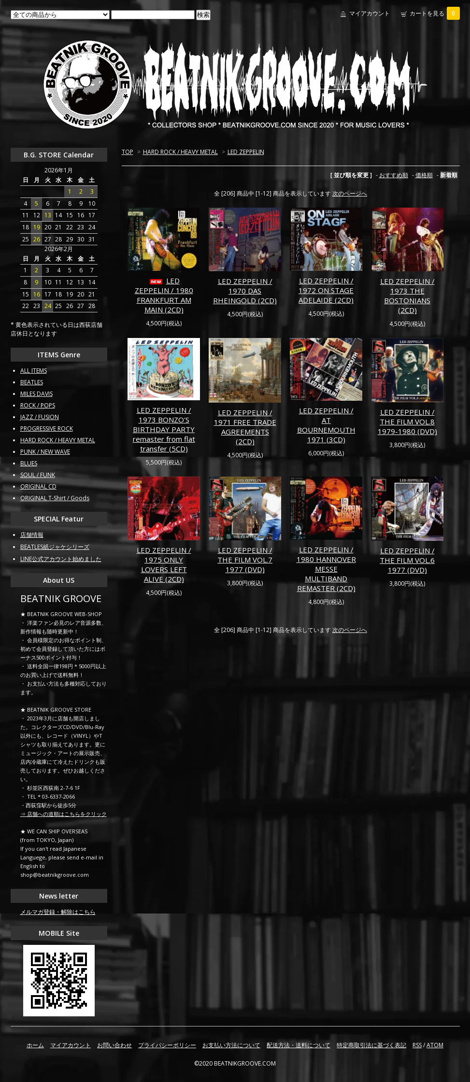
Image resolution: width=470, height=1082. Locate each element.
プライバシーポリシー (167, 1045)
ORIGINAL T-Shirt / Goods (54, 498)
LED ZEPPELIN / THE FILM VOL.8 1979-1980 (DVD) (407, 421)
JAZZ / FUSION (39, 417)
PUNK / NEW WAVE (45, 452)
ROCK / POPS (37, 405)
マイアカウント (369, 13)
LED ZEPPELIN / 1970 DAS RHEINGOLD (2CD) (245, 290)
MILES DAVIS (36, 394)
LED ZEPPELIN (246, 152)
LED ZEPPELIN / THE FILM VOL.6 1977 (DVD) (407, 560)
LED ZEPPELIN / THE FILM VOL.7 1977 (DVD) (244, 559)
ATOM (435, 1045)
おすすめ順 (393, 175)
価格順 (424, 175)
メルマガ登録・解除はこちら (58, 912)
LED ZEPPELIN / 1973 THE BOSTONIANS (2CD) (407, 295)
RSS (417, 1045)
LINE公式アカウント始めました (60, 559)
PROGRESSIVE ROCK (46, 428)
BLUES (28, 463)
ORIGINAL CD (38, 486)
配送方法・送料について (298, 1045)
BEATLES (31, 382)
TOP (127, 152)
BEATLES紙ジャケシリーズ (54, 547)
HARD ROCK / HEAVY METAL (180, 152)
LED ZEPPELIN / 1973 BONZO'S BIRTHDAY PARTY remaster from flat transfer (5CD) (164, 429)
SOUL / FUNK (37, 475)
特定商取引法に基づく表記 (371, 1045)
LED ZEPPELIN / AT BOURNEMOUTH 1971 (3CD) (326, 425)
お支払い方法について (231, 1045)
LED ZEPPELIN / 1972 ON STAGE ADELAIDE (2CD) (326, 290)
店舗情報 (31, 535)
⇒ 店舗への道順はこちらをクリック (63, 813)
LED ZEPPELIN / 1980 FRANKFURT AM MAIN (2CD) (164, 295)
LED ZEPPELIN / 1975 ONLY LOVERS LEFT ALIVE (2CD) (164, 564)
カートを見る (435, 13)
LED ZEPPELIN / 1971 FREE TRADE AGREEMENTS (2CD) (245, 427)
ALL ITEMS (33, 370)
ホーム (35, 1045)
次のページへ (349, 193)
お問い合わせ (114, 1045)
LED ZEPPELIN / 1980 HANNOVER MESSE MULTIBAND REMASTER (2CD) (326, 569)
